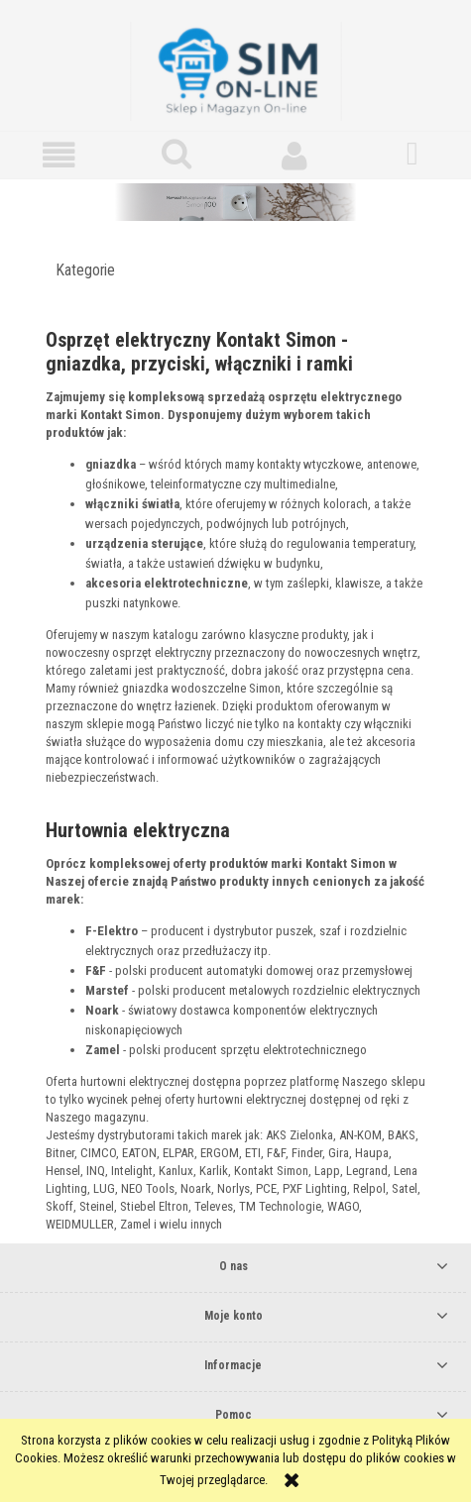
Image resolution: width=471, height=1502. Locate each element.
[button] (59, 155)
